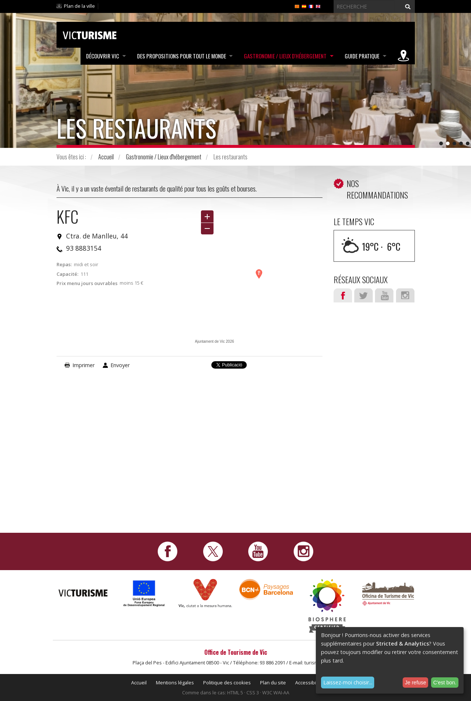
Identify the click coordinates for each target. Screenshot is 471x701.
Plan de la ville (79, 6)
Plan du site (273, 682)
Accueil (106, 156)
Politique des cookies (227, 682)
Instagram (405, 295)
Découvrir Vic (100, 56)
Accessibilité (308, 682)
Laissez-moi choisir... (347, 682)
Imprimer (83, 365)
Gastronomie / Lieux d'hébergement (284, 56)
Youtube (384, 295)
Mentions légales (175, 682)
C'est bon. (445, 682)
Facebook (343, 295)
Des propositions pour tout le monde (180, 56)
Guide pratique (361, 56)
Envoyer (120, 365)
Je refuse (415, 682)
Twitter (363, 295)
